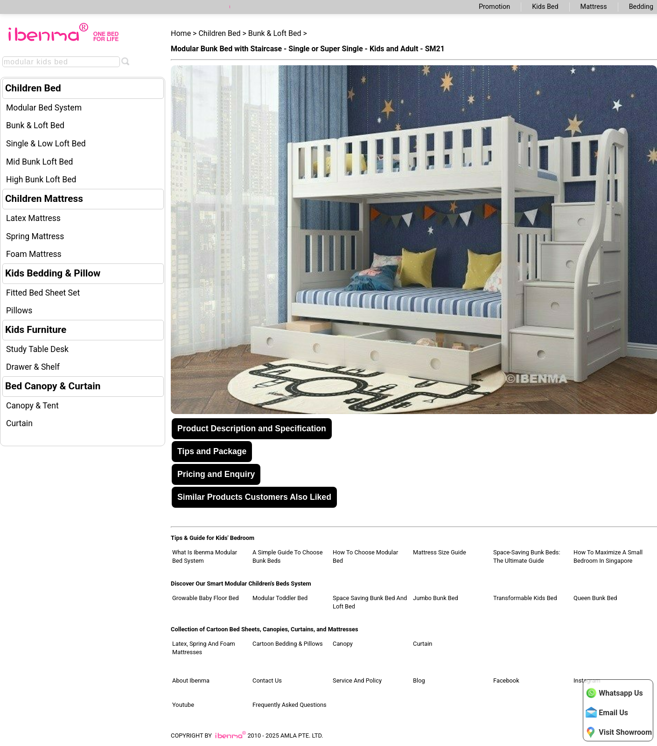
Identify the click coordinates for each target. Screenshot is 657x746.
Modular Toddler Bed (280, 597)
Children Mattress (44, 198)
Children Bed (33, 88)
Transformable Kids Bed (525, 597)
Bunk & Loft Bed (35, 125)
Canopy (343, 643)
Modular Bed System (44, 107)
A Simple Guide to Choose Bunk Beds (287, 556)
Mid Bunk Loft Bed (39, 161)
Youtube (183, 704)
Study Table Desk (37, 349)
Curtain (19, 423)
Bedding (641, 7)
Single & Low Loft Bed (46, 143)
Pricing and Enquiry (216, 474)
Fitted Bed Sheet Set (43, 292)
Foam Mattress (34, 254)
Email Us (607, 712)
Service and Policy (357, 680)
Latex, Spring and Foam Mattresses (203, 648)
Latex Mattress (33, 218)
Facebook (506, 680)
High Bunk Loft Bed (41, 179)
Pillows (19, 310)
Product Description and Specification (251, 428)
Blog (419, 680)
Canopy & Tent (32, 405)
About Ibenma (191, 680)
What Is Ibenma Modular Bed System (204, 556)
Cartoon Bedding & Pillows (287, 643)
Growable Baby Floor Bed (205, 597)
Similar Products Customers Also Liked (254, 497)
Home (181, 33)
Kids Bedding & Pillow (52, 273)
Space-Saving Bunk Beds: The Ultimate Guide (526, 556)
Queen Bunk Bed (595, 597)
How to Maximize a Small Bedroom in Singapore (608, 556)
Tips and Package (211, 451)
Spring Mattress (35, 236)
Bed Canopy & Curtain (52, 386)
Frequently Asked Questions (289, 704)
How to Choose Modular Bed (365, 556)
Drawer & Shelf (33, 367)
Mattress (593, 7)
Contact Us (267, 680)
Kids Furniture (35, 329)
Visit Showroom (619, 732)
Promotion (494, 7)
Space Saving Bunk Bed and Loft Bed (370, 602)
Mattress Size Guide (439, 552)
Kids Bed (545, 7)
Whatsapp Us (614, 692)
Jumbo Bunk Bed (435, 597)
